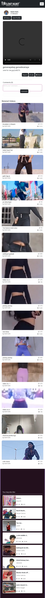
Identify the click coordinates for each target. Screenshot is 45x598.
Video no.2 (6, 280)
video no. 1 (6, 384)
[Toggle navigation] (42, 4)
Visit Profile (16, 18)
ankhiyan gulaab (8, 254)
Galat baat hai (8, 150)
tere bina (6, 332)
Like (32, 75)
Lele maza (6, 461)
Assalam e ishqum (9, 124)
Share (38, 75)
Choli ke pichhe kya (9, 435)
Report (25, 75)
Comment (24, 91)
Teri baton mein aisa (10, 228)
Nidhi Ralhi (7, 126)
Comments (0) (8, 82)
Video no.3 (6, 410)
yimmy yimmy (7, 306)
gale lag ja (6, 176)
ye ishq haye (7, 202)
